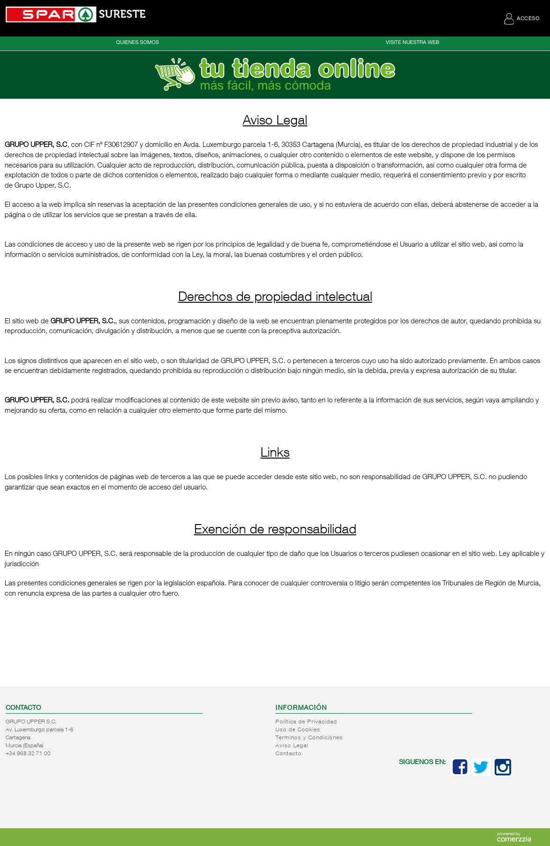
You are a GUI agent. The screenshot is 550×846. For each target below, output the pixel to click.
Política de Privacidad (306, 722)
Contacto (288, 754)
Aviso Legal (291, 746)
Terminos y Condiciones (309, 738)
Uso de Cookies (297, 730)
